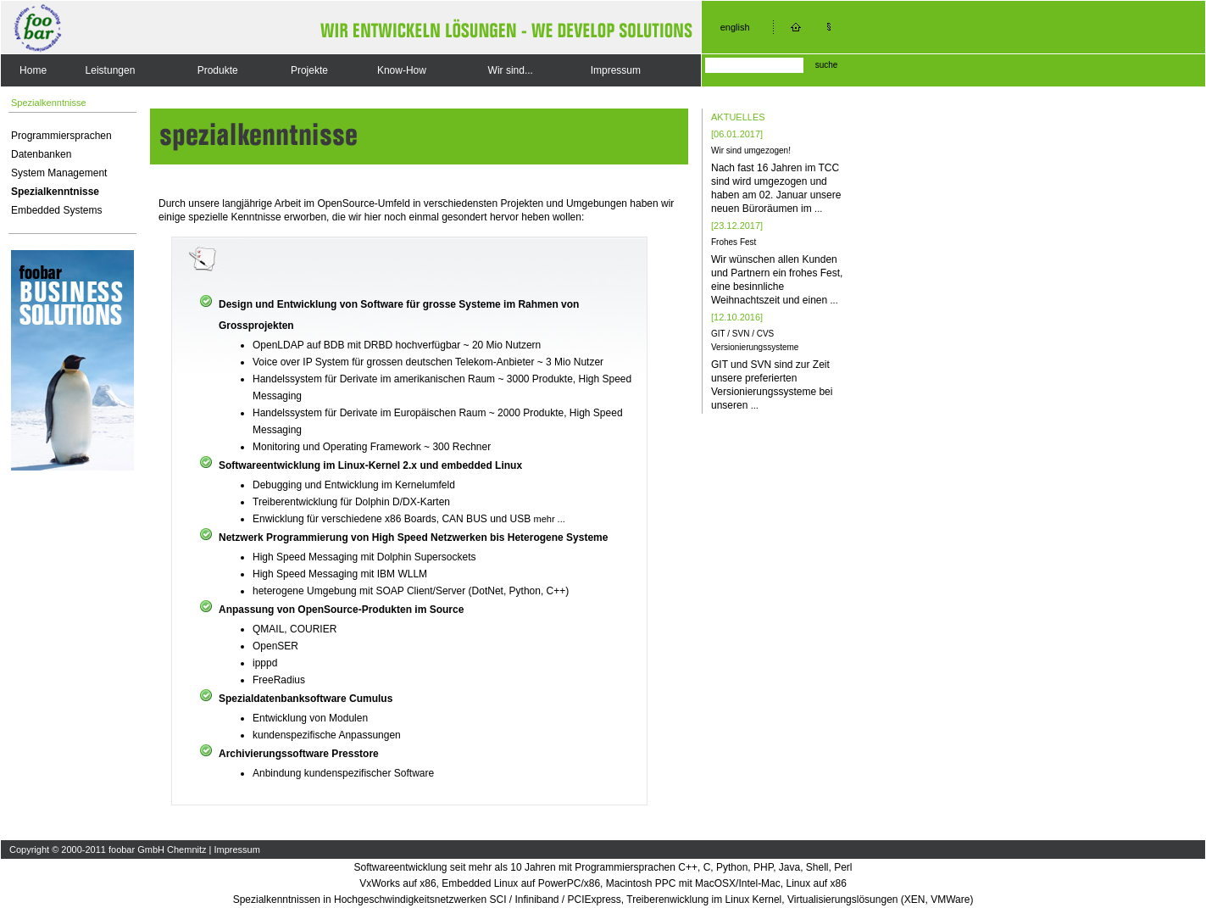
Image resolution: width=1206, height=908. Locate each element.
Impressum (616, 70)
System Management (59, 173)
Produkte (217, 70)
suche (826, 65)
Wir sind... (510, 70)
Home (33, 70)
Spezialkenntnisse (55, 192)
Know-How (401, 70)
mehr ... (549, 519)
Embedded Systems (56, 210)
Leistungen (111, 70)
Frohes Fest (733, 242)
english (735, 27)
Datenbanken (41, 154)
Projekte (309, 70)
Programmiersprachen (61, 136)
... (818, 208)
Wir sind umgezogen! (751, 150)
